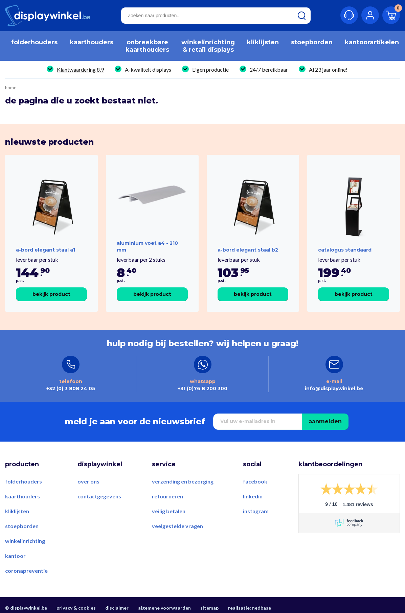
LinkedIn (253, 496)
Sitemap (209, 608)
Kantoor (15, 555)
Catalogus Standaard (345, 250)
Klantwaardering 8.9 (80, 69)
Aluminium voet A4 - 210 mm (147, 246)
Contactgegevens (99, 496)
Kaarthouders (22, 496)
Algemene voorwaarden (164, 608)
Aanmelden (325, 421)
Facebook (255, 481)
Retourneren (167, 496)
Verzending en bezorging (182, 481)
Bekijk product (51, 294)
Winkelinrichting (25, 541)
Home (10, 88)
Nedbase (261, 608)
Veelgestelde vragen (177, 526)
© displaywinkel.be (26, 608)
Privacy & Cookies (76, 608)
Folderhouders (23, 481)
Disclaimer (117, 608)
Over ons (88, 481)
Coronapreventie (26, 570)
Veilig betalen (168, 511)
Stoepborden (22, 526)
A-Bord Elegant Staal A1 (45, 250)
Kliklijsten (17, 511)
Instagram (256, 511)
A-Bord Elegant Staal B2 (248, 250)
